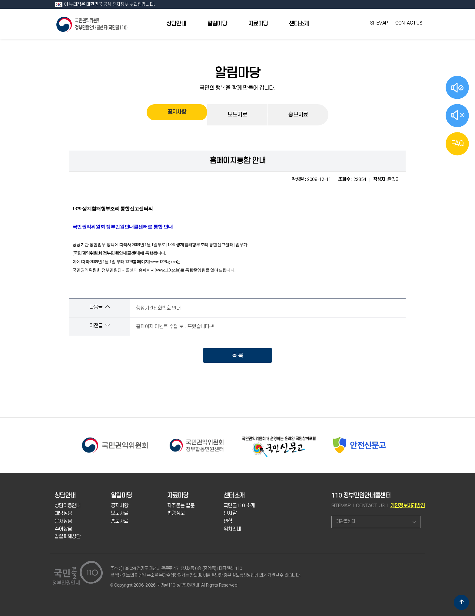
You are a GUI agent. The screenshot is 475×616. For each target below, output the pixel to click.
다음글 (99, 307)
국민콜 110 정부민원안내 (92, 23)
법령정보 (175, 513)
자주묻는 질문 (180, 505)
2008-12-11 (311, 179)
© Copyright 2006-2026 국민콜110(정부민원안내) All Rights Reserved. (174, 585)
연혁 (228, 521)
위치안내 (232, 529)
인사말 (230, 513)
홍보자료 (298, 115)
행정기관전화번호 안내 (158, 308)
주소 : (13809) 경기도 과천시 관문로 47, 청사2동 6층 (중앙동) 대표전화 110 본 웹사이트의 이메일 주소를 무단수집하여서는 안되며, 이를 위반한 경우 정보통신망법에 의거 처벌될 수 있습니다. (205, 572)
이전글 (99, 325)
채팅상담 (63, 513)
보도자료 (237, 115)
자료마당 (258, 24)
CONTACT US (408, 23)
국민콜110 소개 (239, 505)
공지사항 (176, 115)
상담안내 (176, 24)
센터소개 (299, 24)
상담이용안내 (68, 505)
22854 (352, 179)
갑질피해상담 (68, 536)
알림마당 (217, 24)
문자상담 (63, 521)
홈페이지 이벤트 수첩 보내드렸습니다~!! (175, 326)
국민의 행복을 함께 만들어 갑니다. (237, 88)
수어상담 (63, 529)
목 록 (237, 355)
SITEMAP (379, 23)
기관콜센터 (345, 521)
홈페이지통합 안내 (238, 160)
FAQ (457, 143)
